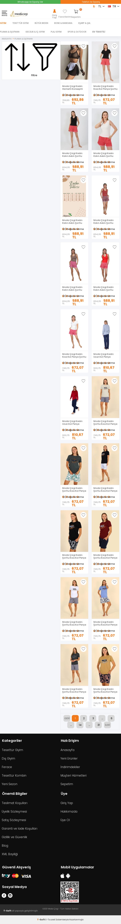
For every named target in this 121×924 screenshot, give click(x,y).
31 (98, 725)
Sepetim (66, 784)
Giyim (3, 23)
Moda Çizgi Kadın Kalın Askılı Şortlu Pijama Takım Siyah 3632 (73, 155)
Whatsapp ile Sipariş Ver (30, 1)
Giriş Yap (66, 803)
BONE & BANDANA (63, 23)
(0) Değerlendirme (73, 95)
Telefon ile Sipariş (91, 1)
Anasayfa (67, 750)
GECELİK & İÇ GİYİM (35, 31)
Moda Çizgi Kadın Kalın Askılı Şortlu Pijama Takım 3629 (73, 288)
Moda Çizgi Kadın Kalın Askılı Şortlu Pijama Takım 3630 (104, 221)
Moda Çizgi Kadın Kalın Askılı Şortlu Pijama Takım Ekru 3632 (103, 155)
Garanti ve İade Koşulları (19, 828)
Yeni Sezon (9, 784)
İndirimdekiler (70, 767)
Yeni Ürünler (69, 758)
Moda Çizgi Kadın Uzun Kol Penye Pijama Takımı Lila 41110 (103, 355)
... (102, 718)
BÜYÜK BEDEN (41, 23)
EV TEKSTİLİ (98, 31)
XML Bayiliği (10, 854)
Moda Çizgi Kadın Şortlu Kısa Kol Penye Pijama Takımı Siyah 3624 (105, 489)
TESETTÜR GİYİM (20, 23)
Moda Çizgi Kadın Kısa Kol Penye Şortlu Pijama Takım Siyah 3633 (105, 87)
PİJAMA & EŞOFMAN (9, 31)
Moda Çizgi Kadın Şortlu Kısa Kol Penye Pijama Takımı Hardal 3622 (105, 690)
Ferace (7, 767)
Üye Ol (65, 820)
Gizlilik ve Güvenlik (14, 837)
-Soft (41, 919)
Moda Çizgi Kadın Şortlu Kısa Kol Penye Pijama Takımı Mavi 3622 (105, 623)
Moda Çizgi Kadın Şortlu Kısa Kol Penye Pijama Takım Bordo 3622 (105, 556)
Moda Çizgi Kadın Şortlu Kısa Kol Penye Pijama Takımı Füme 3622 (74, 690)
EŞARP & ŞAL (84, 23)
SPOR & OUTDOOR (77, 31)
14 (80, 725)
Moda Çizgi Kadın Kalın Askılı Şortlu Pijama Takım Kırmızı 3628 (105, 288)
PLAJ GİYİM (56, 31)
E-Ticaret (50, 919)
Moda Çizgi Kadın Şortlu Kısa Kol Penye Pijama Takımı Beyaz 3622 (74, 623)
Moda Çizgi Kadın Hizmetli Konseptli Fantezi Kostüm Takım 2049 (72, 87)
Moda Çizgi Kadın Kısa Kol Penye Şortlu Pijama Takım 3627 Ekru (74, 355)
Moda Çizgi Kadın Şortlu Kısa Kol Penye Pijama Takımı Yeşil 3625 (74, 489)
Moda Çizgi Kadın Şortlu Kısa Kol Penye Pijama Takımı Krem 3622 (105, 422)
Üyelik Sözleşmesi (14, 811)
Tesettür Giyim (12, 750)
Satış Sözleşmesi (14, 820)
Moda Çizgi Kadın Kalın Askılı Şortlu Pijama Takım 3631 (72, 221)
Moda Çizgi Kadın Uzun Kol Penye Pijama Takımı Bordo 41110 (74, 422)
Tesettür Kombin (14, 775)
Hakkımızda (68, 811)
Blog (5, 846)
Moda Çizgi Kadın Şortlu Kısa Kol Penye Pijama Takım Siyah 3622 (74, 556)
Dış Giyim (8, 758)
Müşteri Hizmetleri (73, 775)
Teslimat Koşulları (14, 803)
